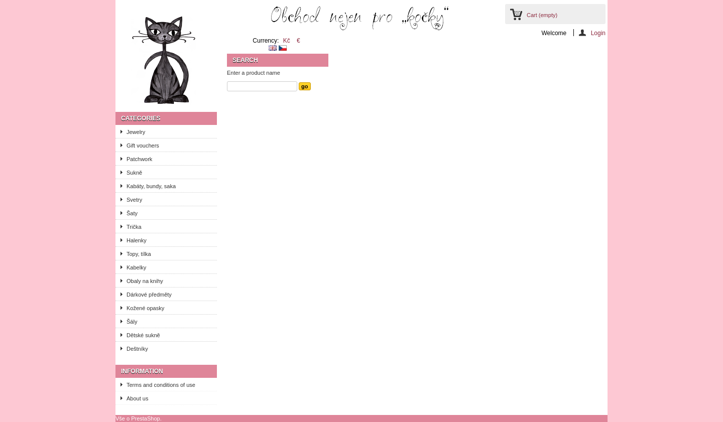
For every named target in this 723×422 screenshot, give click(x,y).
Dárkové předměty (149, 295)
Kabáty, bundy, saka (151, 186)
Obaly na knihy (145, 281)
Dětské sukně (143, 335)
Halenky (137, 240)
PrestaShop (145, 418)
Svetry (134, 200)
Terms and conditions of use (161, 385)
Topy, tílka (139, 254)
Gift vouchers (143, 146)
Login (598, 33)
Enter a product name (253, 73)
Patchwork (139, 159)
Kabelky (136, 267)
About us (137, 398)
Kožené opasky (145, 308)
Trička (134, 227)
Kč (286, 40)
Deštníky (137, 349)
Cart (542, 15)
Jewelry (136, 132)
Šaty (132, 213)
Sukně (134, 173)
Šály (132, 322)
